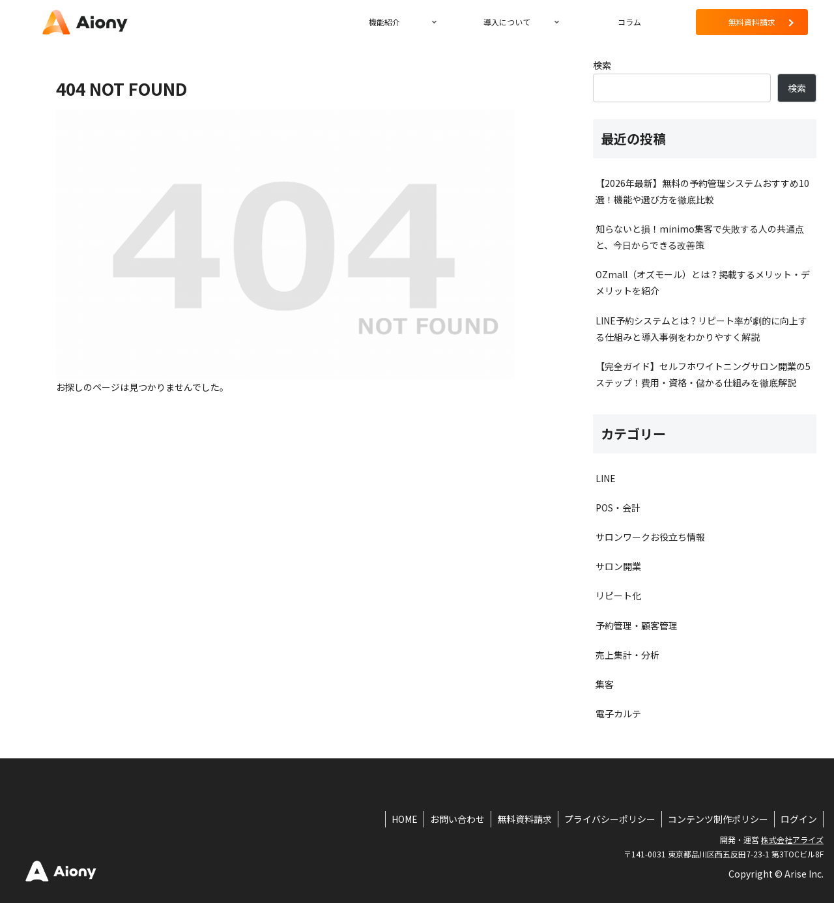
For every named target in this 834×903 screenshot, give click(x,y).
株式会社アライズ (792, 839)
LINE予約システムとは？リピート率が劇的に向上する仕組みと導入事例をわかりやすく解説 (701, 328)
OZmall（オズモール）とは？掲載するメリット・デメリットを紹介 (703, 282)
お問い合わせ (451, 818)
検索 (602, 65)
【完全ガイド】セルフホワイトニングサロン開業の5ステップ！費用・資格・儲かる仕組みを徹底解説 (703, 374)
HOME (397, 818)
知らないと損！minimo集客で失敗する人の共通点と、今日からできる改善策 (700, 236)
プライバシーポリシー (606, 818)
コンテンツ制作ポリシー (716, 818)
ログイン (798, 818)
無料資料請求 (520, 818)
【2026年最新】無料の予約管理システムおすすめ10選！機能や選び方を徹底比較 (702, 191)
